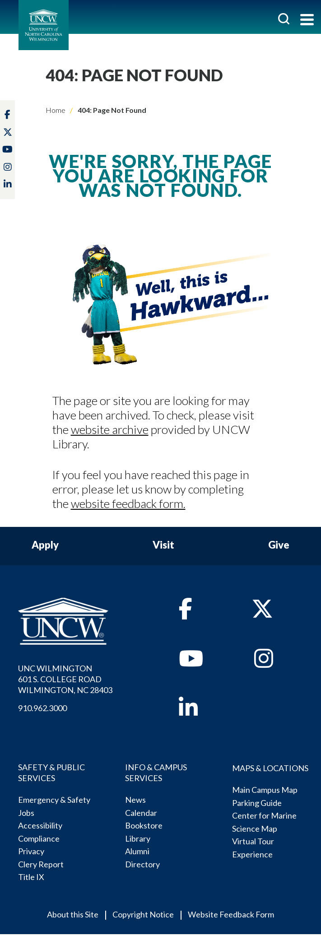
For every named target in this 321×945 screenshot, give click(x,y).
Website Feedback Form (231, 914)
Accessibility (40, 825)
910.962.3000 (42, 708)
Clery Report (41, 864)
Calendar (141, 813)
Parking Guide (257, 803)
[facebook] (185, 613)
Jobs (26, 813)
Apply (45, 545)
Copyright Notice (143, 914)
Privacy (31, 851)
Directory (142, 864)
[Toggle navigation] (307, 20)
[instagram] (8, 167)
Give (278, 545)
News (135, 800)
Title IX (31, 877)
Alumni (137, 851)
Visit (163, 545)
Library (137, 838)
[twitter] (7, 132)
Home (55, 110)
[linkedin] (188, 712)
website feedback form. (128, 503)
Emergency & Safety (54, 800)
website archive (110, 429)
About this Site (72, 914)
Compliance (39, 838)
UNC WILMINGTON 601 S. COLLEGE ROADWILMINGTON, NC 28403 (65, 679)
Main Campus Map (265, 790)
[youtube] (191, 663)
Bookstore (144, 825)
